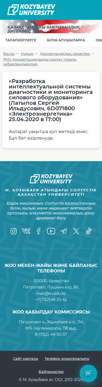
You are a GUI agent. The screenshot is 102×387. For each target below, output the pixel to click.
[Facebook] (39, 231)
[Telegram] (64, 231)
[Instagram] (14, 231)
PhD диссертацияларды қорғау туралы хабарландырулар (39, 61)
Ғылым (27, 53)
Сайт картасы (25, 358)
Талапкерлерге (20, 40)
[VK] (26, 231)
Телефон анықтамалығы (67, 358)
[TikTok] (89, 231)
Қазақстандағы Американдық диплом (44, 29)
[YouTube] (51, 231)
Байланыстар (51, 371)
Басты (8, 53)
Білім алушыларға (66, 40)
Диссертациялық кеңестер (65, 53)
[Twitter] (76, 231)
